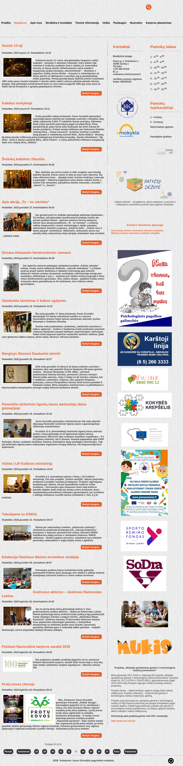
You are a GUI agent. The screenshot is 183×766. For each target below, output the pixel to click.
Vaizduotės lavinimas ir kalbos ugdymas (34, 301)
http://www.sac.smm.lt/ (123, 721)
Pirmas (8, 751)
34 (83, 751)
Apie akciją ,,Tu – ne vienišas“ (26, 202)
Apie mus (36, 22)
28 (36, 751)
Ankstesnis (24, 751)
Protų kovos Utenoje (18, 684)
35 (91, 751)
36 (99, 751)
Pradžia (6, 22)
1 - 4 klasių (156, 117)
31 (61, 751)
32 (69, 751)
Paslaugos (119, 22)
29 (44, 751)
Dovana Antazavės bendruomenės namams (36, 253)
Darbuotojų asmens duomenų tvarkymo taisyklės (137, 230)
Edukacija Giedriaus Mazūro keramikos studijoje (40, 557)
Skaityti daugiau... (91, 93)
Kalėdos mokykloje (17, 103)
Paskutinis (130, 751)
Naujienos (20, 22)
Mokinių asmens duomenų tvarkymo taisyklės (135, 233)
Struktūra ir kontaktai (59, 22)
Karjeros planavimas (158, 22)
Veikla (106, 22)
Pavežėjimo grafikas (161, 136)
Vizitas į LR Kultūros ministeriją (27, 463)
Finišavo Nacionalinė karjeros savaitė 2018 (36, 647)
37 (107, 751)
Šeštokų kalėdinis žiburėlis (23, 159)
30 (53, 751)
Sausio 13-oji (12, 46)
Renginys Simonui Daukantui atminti (31, 354)
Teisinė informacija (87, 22)
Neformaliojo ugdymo (161, 127)
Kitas (117, 751)
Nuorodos (136, 22)
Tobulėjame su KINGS (19, 514)
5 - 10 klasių (156, 122)
